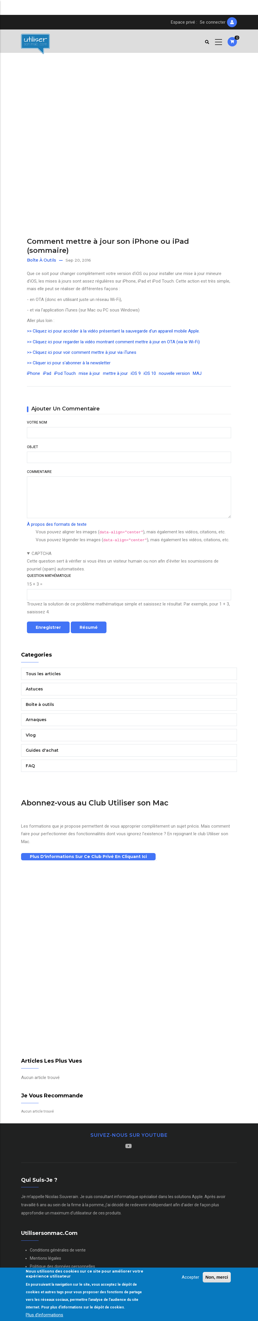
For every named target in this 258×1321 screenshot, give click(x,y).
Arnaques (36, 719)
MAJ (197, 373)
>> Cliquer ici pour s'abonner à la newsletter (69, 363)
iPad (47, 373)
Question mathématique (49, 576)
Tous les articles (43, 673)
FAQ (30, 765)
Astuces (34, 689)
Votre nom (37, 422)
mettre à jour (115, 373)
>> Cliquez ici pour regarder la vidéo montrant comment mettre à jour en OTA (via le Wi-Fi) (113, 341)
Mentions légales (45, 1258)
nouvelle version (174, 373)
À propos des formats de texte (57, 524)
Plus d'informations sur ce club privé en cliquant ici (88, 856)
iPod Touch (65, 373)
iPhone (33, 373)
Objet (32, 447)
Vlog (31, 735)
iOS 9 (136, 373)
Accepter (190, 1277)
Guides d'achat (42, 750)
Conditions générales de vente (58, 1250)
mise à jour (89, 373)
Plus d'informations (44, 1314)
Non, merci (216, 1277)
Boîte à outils (41, 260)
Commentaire (39, 472)
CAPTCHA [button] (41, 553)
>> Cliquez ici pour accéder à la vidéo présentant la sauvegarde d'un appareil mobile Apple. (113, 331)
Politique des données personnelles (62, 1266)
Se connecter (213, 22)
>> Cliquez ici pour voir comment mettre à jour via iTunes (81, 352)
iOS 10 (150, 373)
